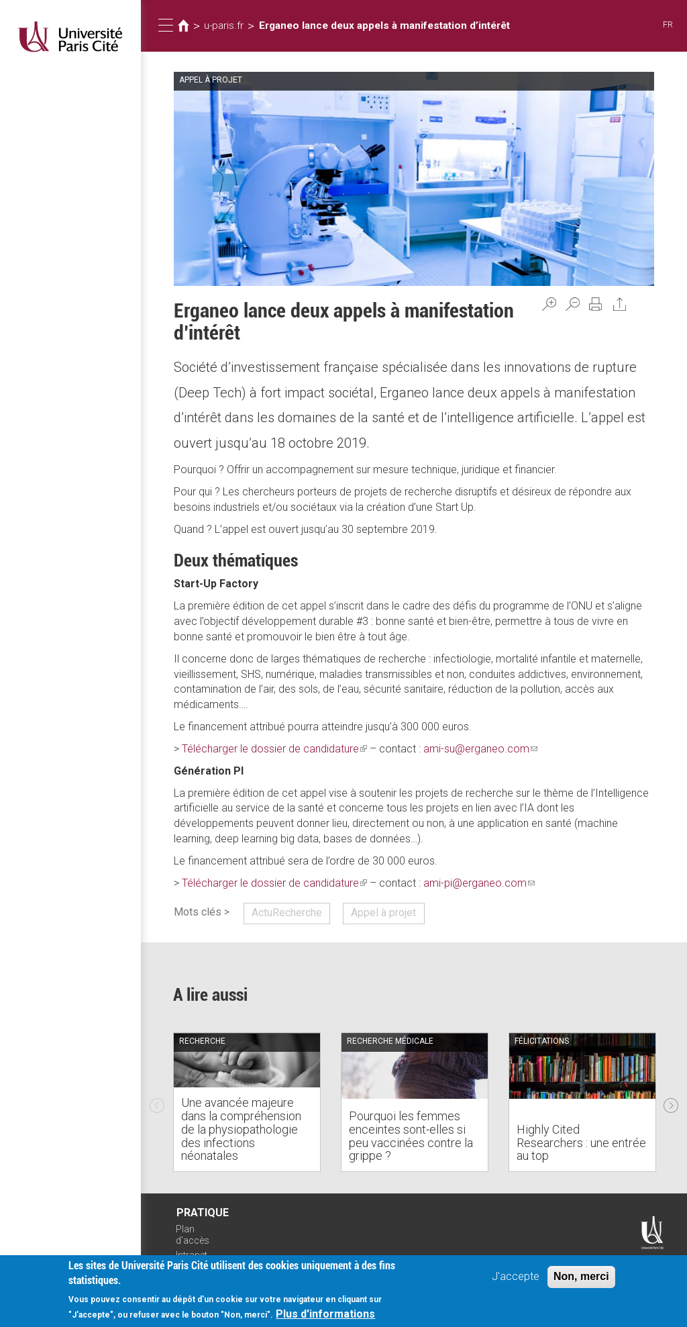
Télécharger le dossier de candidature (274, 748)
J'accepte (515, 1277)
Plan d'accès (192, 1235)
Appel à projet (383, 912)
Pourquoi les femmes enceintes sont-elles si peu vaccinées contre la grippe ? (411, 1136)
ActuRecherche (287, 912)
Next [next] (671, 1102)
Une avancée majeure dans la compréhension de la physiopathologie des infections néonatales (241, 1129)
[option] (247, 1102)
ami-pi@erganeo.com (479, 883)
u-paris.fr (224, 25)
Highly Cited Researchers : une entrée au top (581, 1142)
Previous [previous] (157, 1102)
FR (668, 24)
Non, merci (581, 1277)
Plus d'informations (325, 1315)
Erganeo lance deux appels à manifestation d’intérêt (384, 25)
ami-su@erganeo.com (480, 748)
